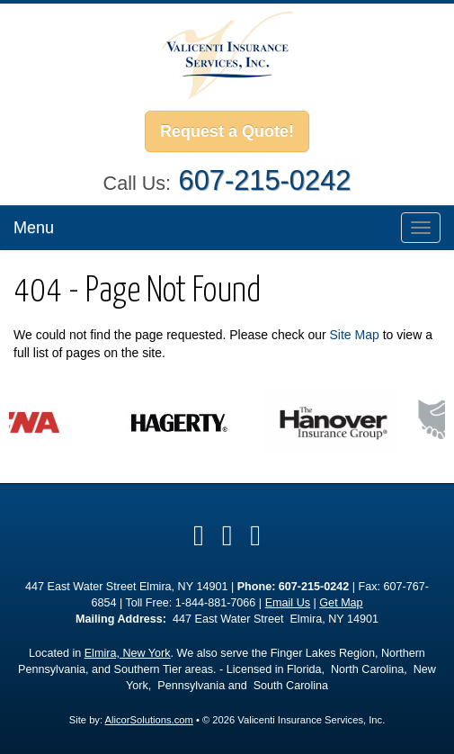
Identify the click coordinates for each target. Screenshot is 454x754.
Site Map (354, 335)
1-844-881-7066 (215, 603)
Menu (33, 228)
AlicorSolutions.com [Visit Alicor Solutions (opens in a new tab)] (149, 719)
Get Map (340, 603)
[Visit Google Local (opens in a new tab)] (227, 535)
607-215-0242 (265, 180)
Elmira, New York (128, 653)
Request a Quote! (227, 131)
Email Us (287, 603)
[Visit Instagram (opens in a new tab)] (255, 535)
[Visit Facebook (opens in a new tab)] (198, 535)
